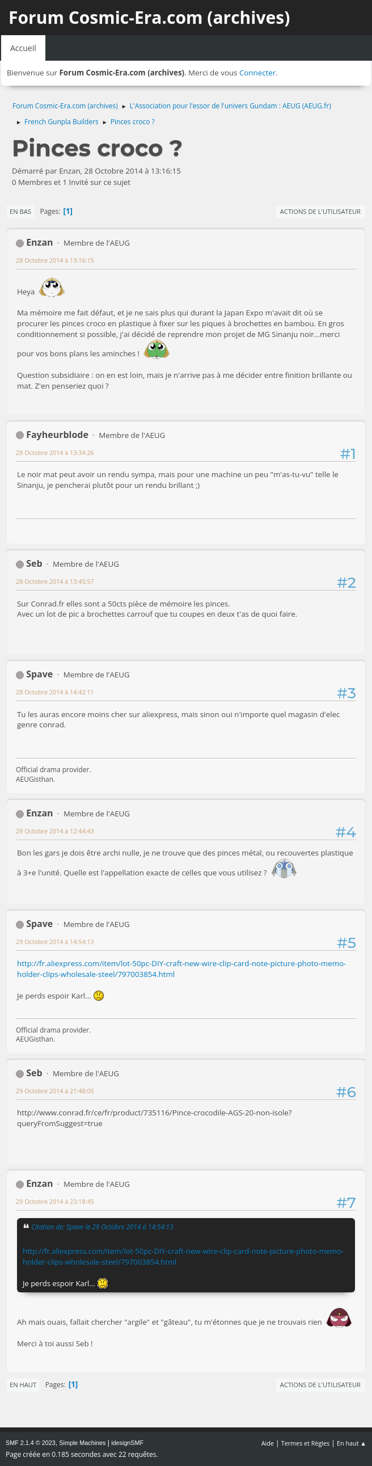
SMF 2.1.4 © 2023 (31, 1442)
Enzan (39, 242)
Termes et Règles (305, 1443)
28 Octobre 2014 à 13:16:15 (55, 260)
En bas (20, 211)
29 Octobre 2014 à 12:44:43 (55, 831)
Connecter (257, 73)
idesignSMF (127, 1442)
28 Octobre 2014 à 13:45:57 (55, 581)
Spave (39, 674)
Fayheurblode (57, 434)
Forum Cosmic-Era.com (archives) (149, 17)
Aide (267, 1443)
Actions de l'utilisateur (320, 211)
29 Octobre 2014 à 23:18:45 (55, 1201)
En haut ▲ (351, 1443)
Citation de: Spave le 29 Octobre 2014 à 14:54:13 (102, 1226)
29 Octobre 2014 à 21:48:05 (55, 1090)
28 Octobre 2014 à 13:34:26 (55, 452)
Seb (34, 563)
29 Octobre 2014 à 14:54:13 (55, 941)
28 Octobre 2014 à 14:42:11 (55, 692)
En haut (23, 1384)
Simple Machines (82, 1442)
